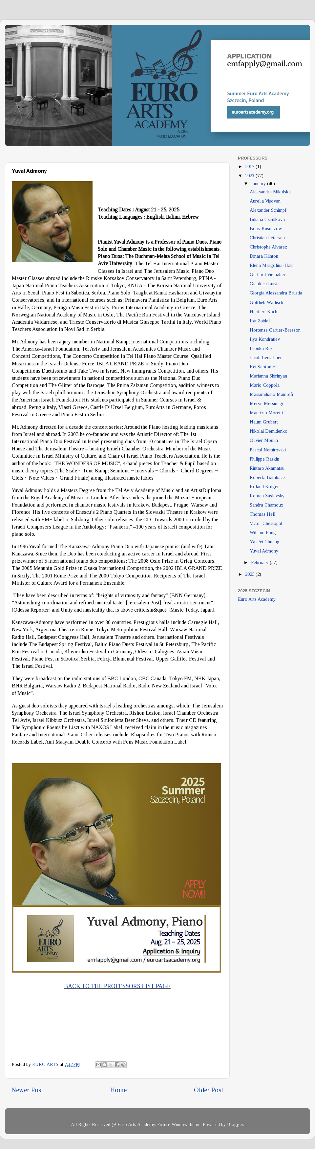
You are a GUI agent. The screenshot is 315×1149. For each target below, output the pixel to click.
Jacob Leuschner (266, 357)
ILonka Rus (261, 348)
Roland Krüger (264, 486)
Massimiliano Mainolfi (271, 394)
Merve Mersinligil (267, 403)
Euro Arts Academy (257, 599)
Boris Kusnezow (266, 228)
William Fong (263, 532)
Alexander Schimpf (268, 210)
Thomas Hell (262, 514)
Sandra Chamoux (266, 505)
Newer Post (27, 1090)
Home (118, 1090)
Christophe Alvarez (268, 246)
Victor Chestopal (266, 523)
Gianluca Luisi (263, 283)
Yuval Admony (264, 550)
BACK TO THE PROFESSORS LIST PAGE (117, 986)
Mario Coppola (265, 385)
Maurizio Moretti (266, 412)
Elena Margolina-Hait (271, 265)
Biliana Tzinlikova (267, 219)
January (259, 183)
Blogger (235, 1124)
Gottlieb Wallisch (266, 302)
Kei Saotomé (262, 366)
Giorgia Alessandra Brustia (276, 292)
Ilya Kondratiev (265, 339)
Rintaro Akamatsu (267, 468)
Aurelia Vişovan (265, 201)
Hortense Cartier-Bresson (275, 330)
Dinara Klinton (264, 256)
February (260, 562)
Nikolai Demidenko (268, 431)
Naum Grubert (264, 421)
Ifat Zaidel (260, 320)
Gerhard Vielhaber (267, 274)
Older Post (208, 1090)
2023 (250, 175)
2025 (250, 574)
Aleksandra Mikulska (270, 191)
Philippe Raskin (264, 459)
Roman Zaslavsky (267, 495)
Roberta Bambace (267, 477)
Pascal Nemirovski (268, 449)
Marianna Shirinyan (268, 376)
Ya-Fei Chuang (265, 541)
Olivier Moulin (264, 440)
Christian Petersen (267, 237)
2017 (250, 166)
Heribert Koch (263, 311)
